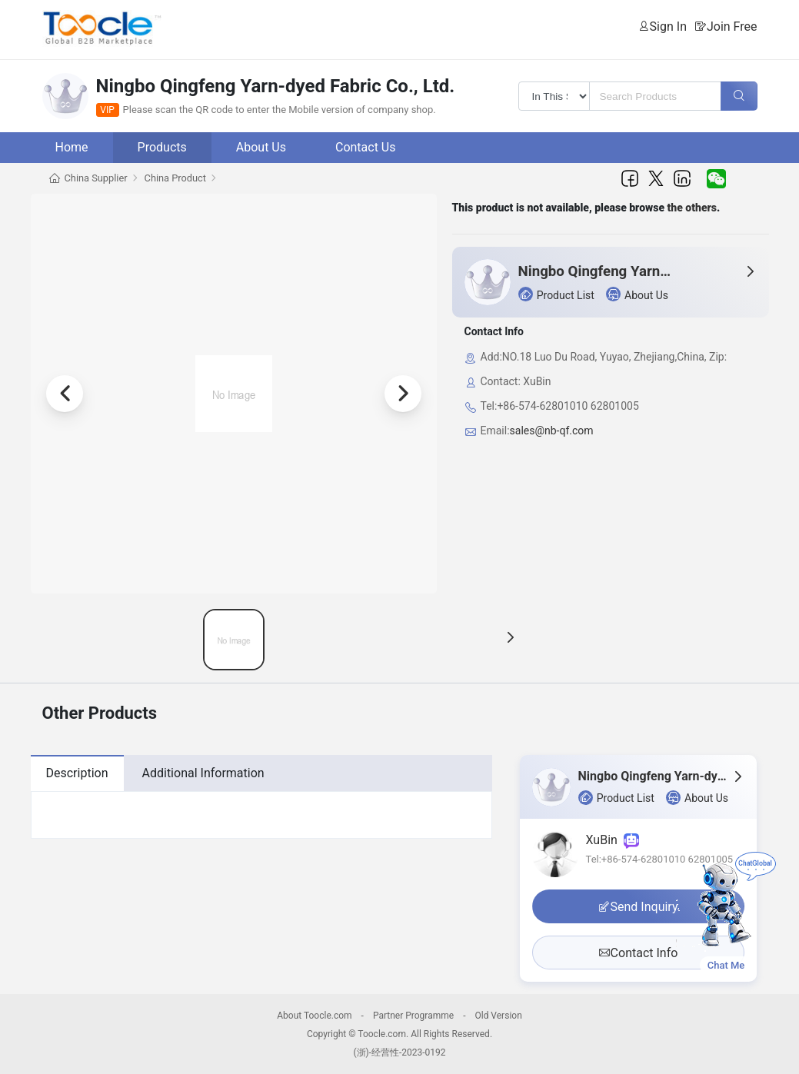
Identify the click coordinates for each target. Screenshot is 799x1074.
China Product (175, 178)
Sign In (668, 26)
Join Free (732, 26)
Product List (556, 294)
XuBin (612, 840)
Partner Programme (413, 1015)
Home (71, 147)
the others (692, 207)
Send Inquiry (638, 906)
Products (162, 147)
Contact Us (365, 147)
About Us (261, 147)
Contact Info (638, 953)
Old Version (497, 1015)
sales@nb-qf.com (552, 430)
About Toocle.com (314, 1015)
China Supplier (96, 178)
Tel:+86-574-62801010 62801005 (660, 859)
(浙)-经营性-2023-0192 (399, 1052)
